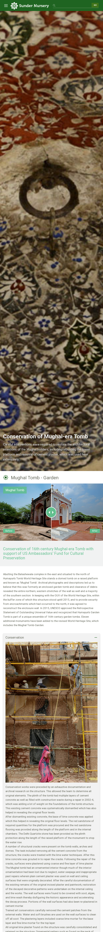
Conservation (14, 637)
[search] (72, 5)
